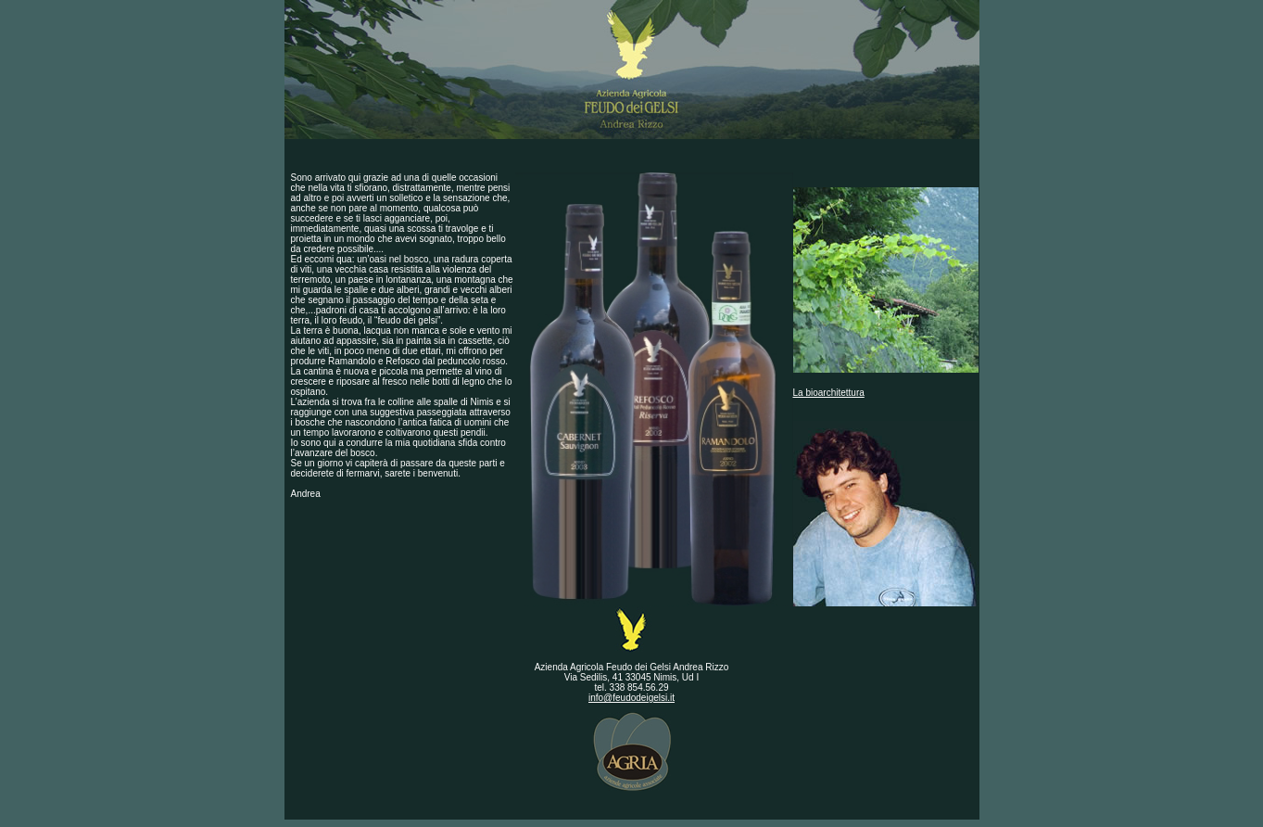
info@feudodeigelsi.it (631, 698)
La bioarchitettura (829, 393)
